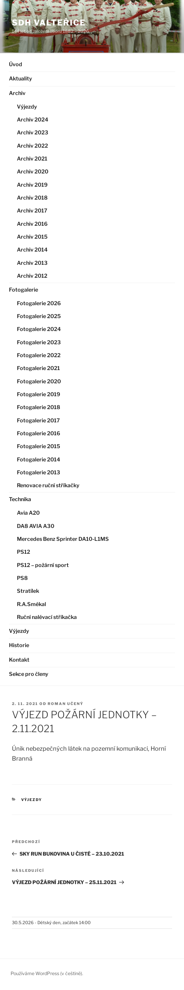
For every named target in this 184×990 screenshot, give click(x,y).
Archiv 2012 (32, 276)
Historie (19, 645)
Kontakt (19, 660)
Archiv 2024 (32, 120)
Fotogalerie (23, 290)
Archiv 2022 (32, 146)
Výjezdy (27, 107)
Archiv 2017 (32, 211)
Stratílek (28, 591)
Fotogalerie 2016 (38, 433)
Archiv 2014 (32, 250)
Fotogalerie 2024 (39, 329)
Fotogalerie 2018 (38, 407)
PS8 (22, 578)
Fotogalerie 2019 (38, 394)
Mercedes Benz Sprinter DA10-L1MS (63, 539)
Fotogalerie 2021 (38, 368)
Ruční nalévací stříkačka (47, 617)
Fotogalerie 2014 (38, 459)
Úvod (15, 64)
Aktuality (20, 78)
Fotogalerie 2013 (38, 472)
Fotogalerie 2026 (39, 303)
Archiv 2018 (32, 198)
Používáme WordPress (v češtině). (47, 973)
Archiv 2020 (32, 171)
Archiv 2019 (32, 185)
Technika (20, 499)
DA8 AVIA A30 (35, 526)
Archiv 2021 (32, 159)
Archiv (17, 93)
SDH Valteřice (49, 22)
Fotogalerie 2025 (39, 316)
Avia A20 (28, 513)
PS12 (23, 552)
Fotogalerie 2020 (39, 381)
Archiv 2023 (32, 132)
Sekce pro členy (28, 674)
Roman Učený (65, 703)
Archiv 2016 (32, 224)
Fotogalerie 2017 (38, 420)
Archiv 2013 (32, 263)
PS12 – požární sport (43, 565)
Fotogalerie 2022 (39, 355)
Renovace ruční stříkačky (48, 485)
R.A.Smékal (31, 604)
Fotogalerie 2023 (39, 342)
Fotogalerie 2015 (38, 446)
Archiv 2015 (32, 237)
